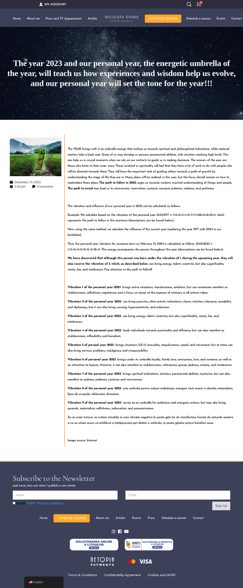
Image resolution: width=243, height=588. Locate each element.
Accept (38, 501)
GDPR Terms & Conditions (44, 501)
